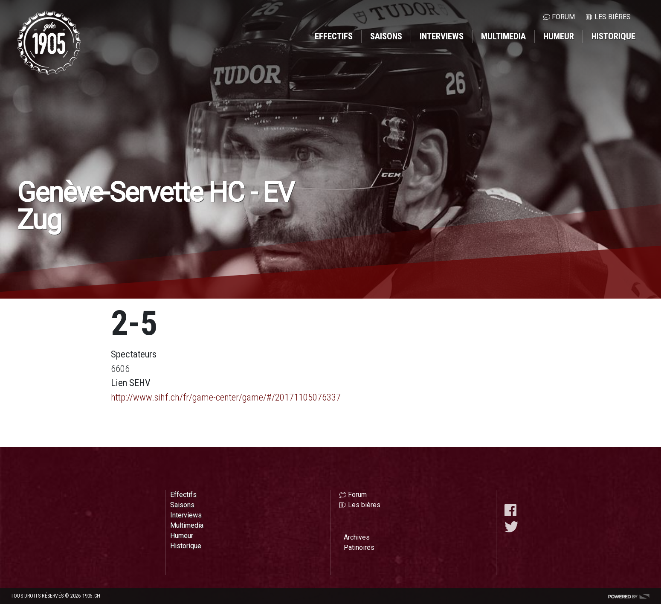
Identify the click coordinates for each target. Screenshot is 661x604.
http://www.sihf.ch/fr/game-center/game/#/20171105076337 (226, 397)
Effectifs (334, 36)
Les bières (612, 17)
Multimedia (503, 36)
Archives (357, 537)
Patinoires (359, 547)
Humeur (558, 36)
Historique (613, 36)
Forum (563, 17)
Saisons (386, 36)
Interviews (442, 36)
